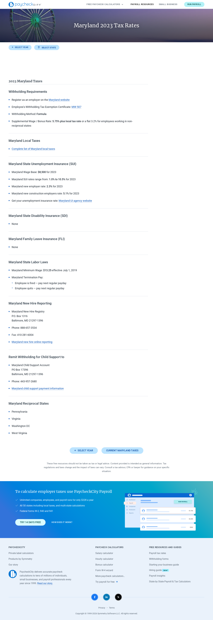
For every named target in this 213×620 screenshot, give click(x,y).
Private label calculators (21, 553)
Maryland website (59, 99)
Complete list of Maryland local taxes (33, 148)
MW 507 (76, 106)
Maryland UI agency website (75, 200)
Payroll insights (157, 575)
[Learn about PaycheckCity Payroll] (161, 510)
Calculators (105, 4)
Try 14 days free (30, 522)
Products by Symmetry (20, 559)
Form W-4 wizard (104, 570)
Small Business (168, 4)
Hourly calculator (104, 559)
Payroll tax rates (157, 553)
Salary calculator (104, 553)
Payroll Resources (142, 4)
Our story (13, 564)
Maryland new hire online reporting (32, 341)
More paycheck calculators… (110, 576)
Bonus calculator (104, 564)
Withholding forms (158, 559)
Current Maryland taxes (122, 450)
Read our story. (45, 583)
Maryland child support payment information (38, 388)
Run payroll (194, 4)
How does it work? (61, 522)
